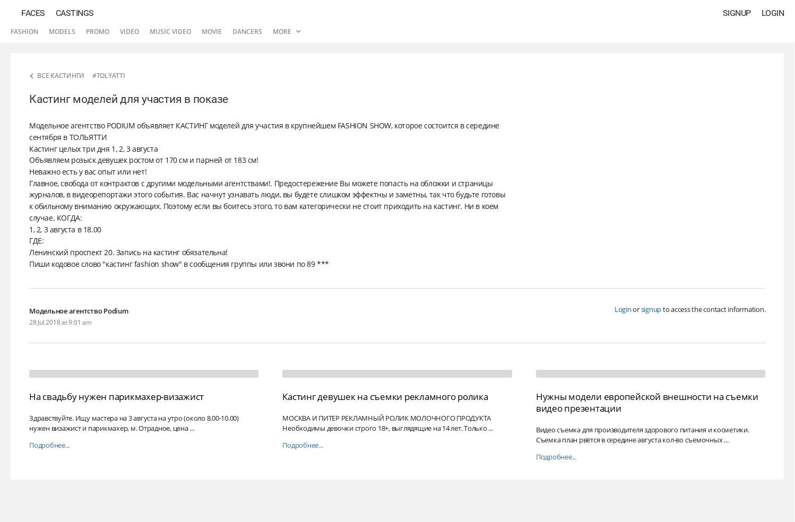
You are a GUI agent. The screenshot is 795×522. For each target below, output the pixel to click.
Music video (170, 31)
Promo (97, 31)
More (286, 31)
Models (62, 31)
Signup (737, 13)
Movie (212, 31)
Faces (33, 13)
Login (773, 13)
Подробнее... (49, 445)
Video (129, 31)
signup (651, 309)
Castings (75, 13)
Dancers (247, 31)
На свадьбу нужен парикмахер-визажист (116, 396)
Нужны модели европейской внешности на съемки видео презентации (647, 402)
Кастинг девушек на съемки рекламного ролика (385, 396)
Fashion (24, 31)
